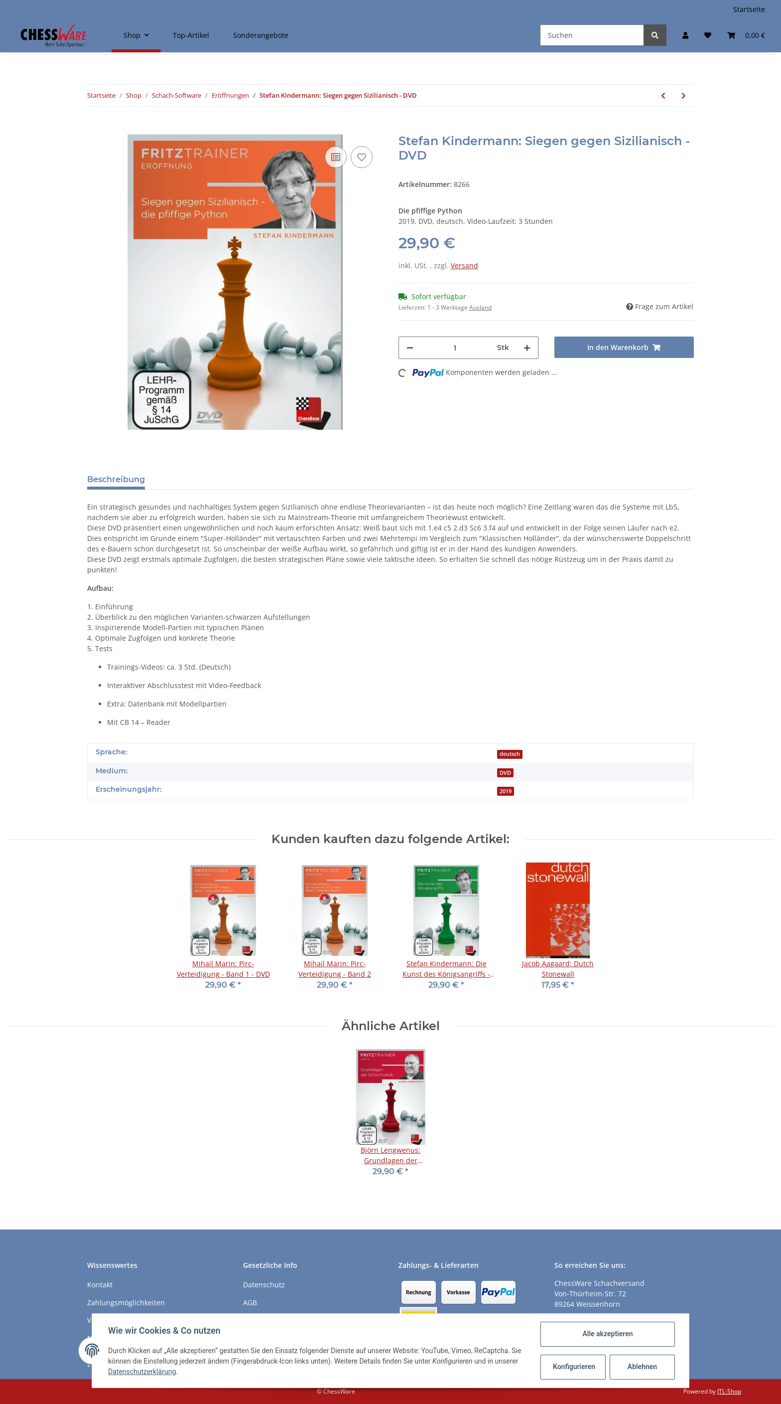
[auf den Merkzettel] (362, 157)
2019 (506, 791)
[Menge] (455, 347)
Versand (464, 265)
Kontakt (100, 1284)
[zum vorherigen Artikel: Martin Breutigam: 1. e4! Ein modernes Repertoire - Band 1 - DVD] (663, 95)
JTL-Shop (729, 1391)
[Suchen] (592, 35)
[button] (685, 35)
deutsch (510, 753)
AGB (250, 1302)
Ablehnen (642, 1367)
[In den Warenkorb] (95, 128)
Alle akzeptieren (607, 1334)
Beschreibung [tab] (116, 479)
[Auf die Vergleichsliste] (336, 157)
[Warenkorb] (746, 35)
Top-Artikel (191, 35)
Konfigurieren (574, 1367)
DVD (505, 772)
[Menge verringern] (410, 347)
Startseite (749, 9)
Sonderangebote (260, 35)
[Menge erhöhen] (527, 347)
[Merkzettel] (707, 35)
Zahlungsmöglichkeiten (126, 1302)
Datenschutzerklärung (142, 1372)
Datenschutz (264, 1284)
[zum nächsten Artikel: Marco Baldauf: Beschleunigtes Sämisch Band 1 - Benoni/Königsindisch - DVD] (683, 95)
